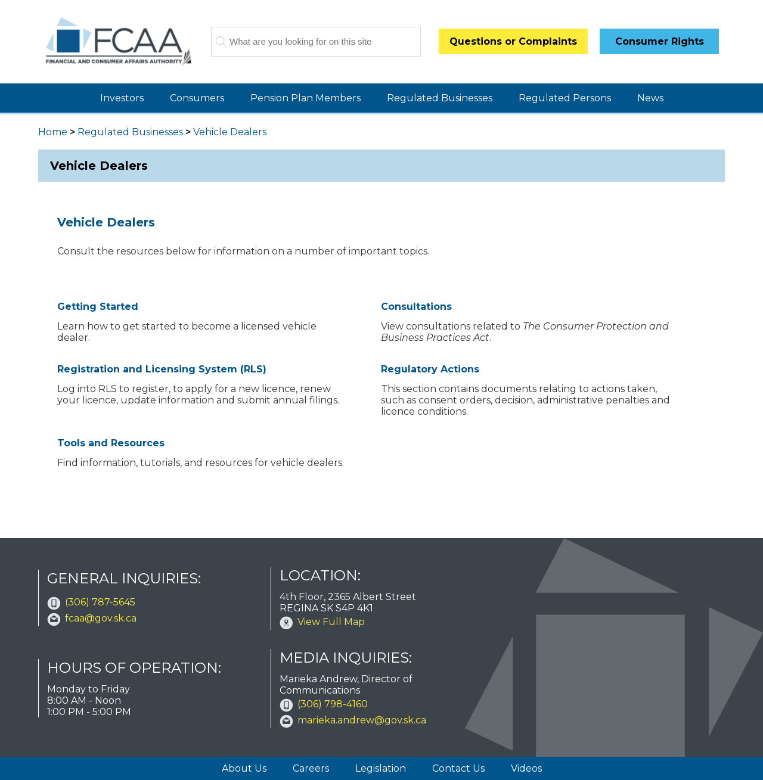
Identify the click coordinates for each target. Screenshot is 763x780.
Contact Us (458, 768)
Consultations (416, 306)
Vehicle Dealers (229, 132)
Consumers (197, 98)
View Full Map (331, 621)
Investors (122, 98)
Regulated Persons (565, 98)
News (650, 98)
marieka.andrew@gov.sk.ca (361, 720)
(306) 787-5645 (100, 602)
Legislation (380, 768)
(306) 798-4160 (332, 704)
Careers (311, 768)
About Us (244, 768)
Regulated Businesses (439, 98)
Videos (526, 768)
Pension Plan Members (305, 98)
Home (52, 132)
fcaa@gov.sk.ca (101, 618)
